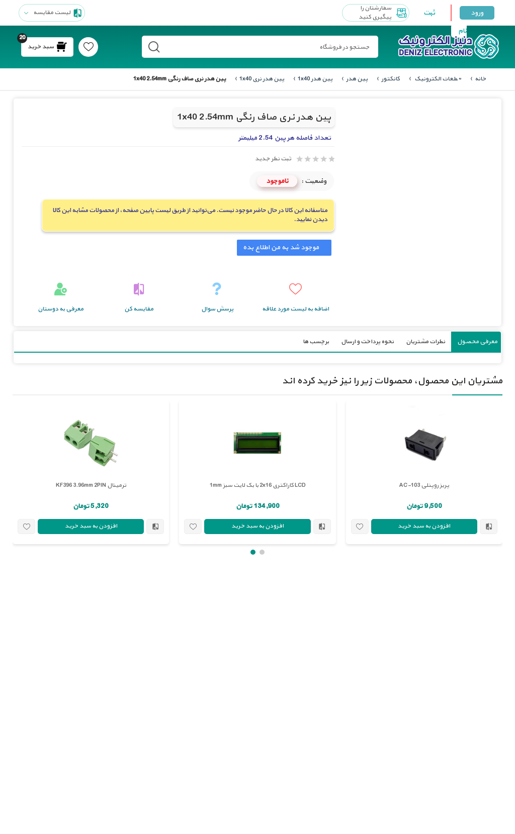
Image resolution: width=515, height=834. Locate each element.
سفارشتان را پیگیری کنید (384, 13)
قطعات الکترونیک (437, 78)
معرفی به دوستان (60, 308)
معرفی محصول (477, 341)
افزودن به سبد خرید (424, 526)
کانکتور (390, 78)
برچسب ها (316, 341)
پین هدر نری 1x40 (261, 78)
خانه (480, 78)
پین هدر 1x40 (315, 78)
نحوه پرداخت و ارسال (367, 341)
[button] (262, 551)
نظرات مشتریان (425, 341)
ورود (477, 13)
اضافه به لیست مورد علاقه (295, 308)
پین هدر (357, 78)
